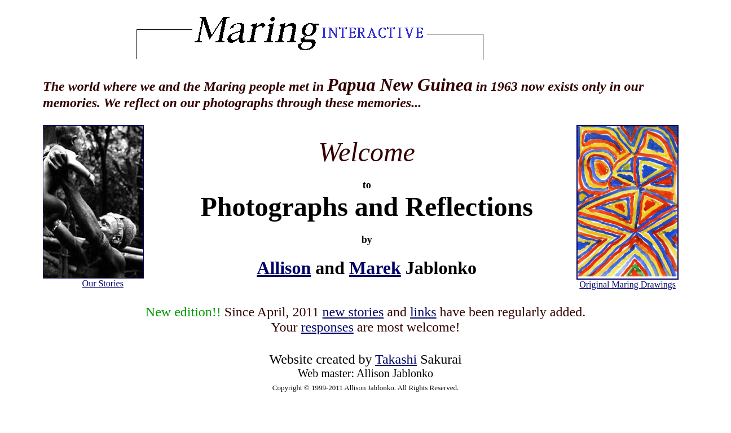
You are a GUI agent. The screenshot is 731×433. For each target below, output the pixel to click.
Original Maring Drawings (627, 280)
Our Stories (103, 283)
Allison (284, 268)
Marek (375, 268)
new (353, 311)
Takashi (396, 359)
